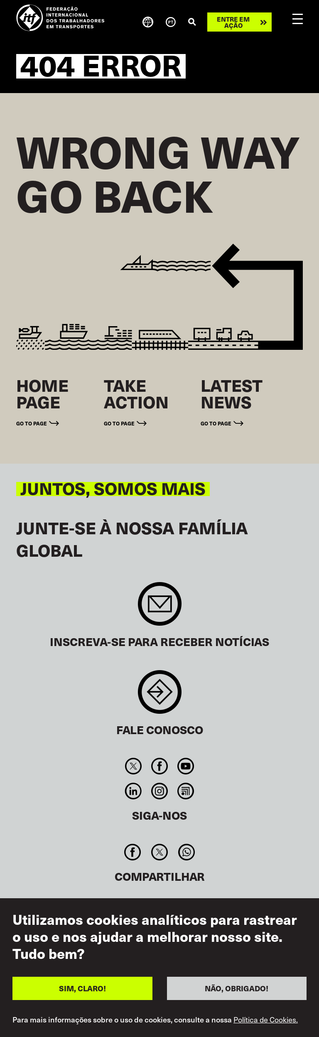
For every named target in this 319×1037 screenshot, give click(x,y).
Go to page (31, 423)
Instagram (159, 791)
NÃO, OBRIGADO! (236, 1000)
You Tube (186, 766)
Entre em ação (233, 22)
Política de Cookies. (265, 1031)
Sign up (160, 608)
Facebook (159, 766)
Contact (160, 696)
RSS (186, 791)
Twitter (133, 766)
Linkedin (133, 791)
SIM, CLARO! (82, 1000)
